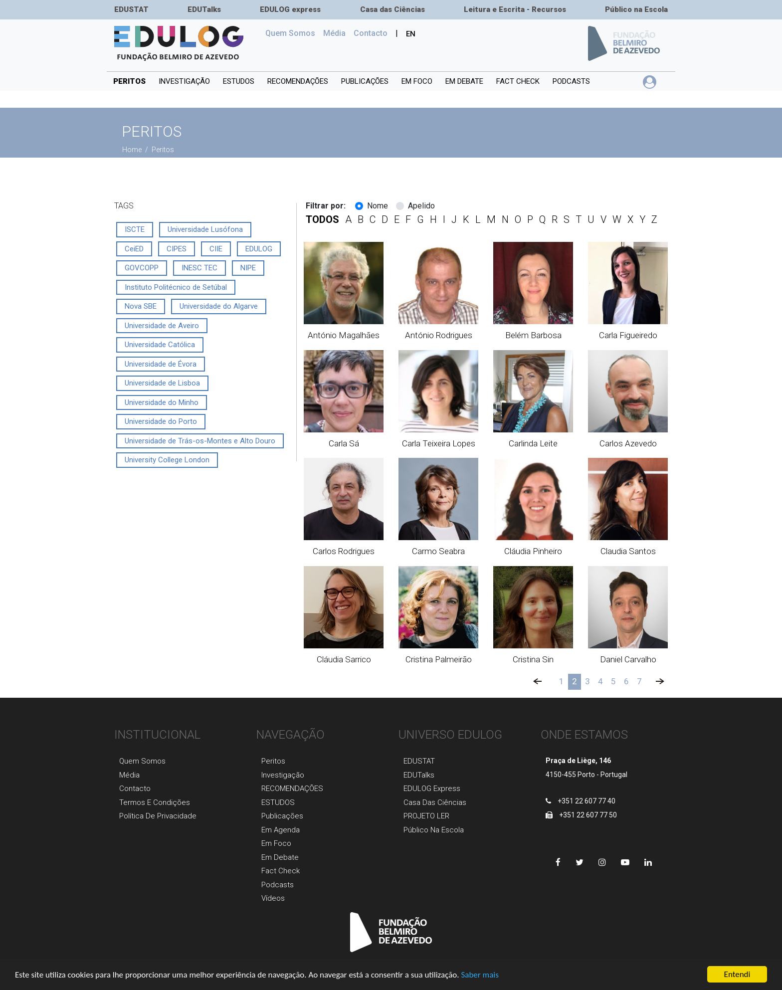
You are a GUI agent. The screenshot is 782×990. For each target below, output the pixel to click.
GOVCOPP (142, 267)
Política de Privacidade (157, 815)
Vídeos (273, 898)
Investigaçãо (282, 775)
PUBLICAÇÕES (365, 81)
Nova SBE (141, 306)
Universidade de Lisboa (162, 383)
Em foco (416, 81)
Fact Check (518, 81)
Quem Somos (292, 32)
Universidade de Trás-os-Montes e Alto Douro (200, 440)
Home (132, 150)
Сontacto (371, 33)
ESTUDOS (238, 81)
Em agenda (280, 829)
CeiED (134, 248)
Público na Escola (636, 9)
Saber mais (479, 976)
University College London (167, 459)
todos (322, 219)
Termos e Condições (154, 802)
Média (334, 33)
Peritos (129, 81)
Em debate (464, 81)
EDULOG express (290, 9)
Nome (377, 205)
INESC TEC (199, 267)
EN (410, 33)
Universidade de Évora (160, 364)
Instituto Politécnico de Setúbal (176, 287)
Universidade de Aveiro (162, 325)
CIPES (177, 248)
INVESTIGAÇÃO (184, 81)
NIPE (248, 267)
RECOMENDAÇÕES (297, 81)
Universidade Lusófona (205, 229)
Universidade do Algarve (219, 306)
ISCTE (135, 229)
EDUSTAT (131, 9)
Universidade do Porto (161, 421)
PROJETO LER (426, 815)
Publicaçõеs (282, 815)
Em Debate (280, 857)
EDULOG (258, 248)
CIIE (215, 248)
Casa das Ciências (392, 9)
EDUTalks (204, 9)
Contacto (135, 788)
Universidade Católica (160, 344)
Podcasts (571, 81)
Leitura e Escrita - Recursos (515, 9)
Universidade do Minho (161, 402)
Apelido (421, 205)
